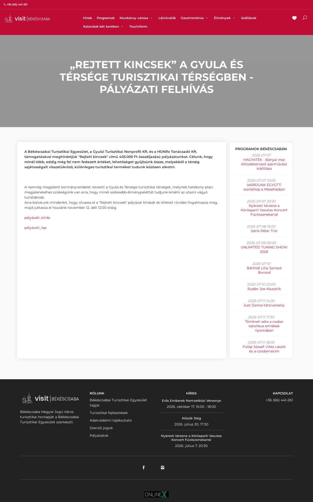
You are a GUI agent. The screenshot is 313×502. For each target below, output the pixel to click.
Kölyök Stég (191, 418)
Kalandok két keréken (103, 26)
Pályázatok (99, 435)
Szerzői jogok (101, 428)
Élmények (225, 18)
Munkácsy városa (137, 18)
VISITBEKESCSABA (27, 18)
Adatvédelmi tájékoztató (111, 420)
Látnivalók (167, 18)
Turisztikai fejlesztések (109, 413)
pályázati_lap (35, 227)
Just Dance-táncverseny (264, 305)
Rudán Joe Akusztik (264, 289)
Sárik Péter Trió (264, 231)
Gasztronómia (195, 18)
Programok (106, 18)
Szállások (248, 18)
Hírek (87, 18)
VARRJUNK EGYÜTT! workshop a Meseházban (264, 187)
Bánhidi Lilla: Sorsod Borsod (264, 270)
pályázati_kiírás (37, 217)
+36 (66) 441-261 (279, 400)
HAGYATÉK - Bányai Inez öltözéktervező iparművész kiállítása (264, 164)
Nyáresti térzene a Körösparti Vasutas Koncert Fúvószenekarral (264, 210)
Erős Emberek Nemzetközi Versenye (191, 400)
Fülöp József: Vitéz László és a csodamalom (264, 349)
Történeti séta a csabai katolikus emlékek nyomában (264, 326)
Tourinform (138, 26)
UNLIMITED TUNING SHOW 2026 (264, 249)
